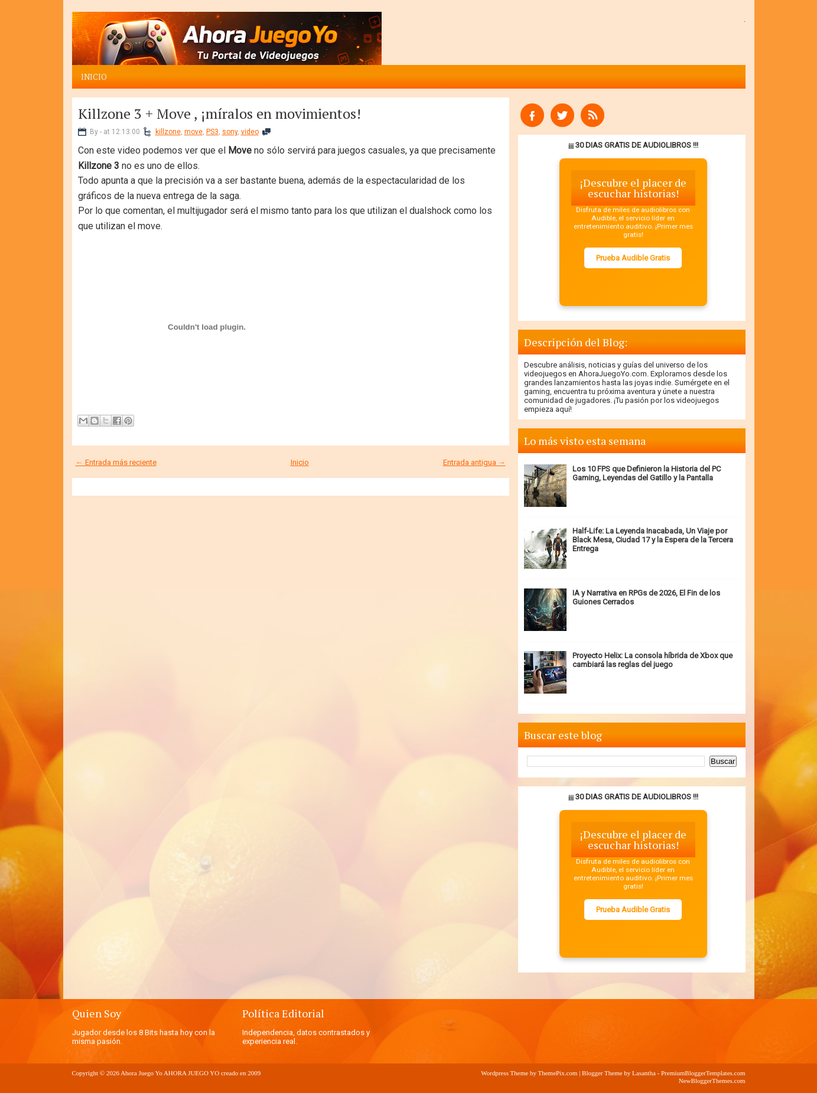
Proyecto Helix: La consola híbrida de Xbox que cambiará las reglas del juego (652, 660)
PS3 (212, 132)
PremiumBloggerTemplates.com (703, 1072)
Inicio (94, 76)
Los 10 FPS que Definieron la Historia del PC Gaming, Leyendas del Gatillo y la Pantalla (646, 473)
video (250, 132)
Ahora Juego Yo (141, 1072)
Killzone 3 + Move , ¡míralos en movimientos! (219, 113)
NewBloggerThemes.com (712, 1080)
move (193, 132)
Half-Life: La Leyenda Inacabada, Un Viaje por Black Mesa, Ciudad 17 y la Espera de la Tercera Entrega (652, 539)
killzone (168, 132)
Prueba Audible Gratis (633, 257)
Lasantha (644, 1072)
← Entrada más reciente (116, 462)
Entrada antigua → (474, 462)
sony (229, 132)
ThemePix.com (557, 1072)
